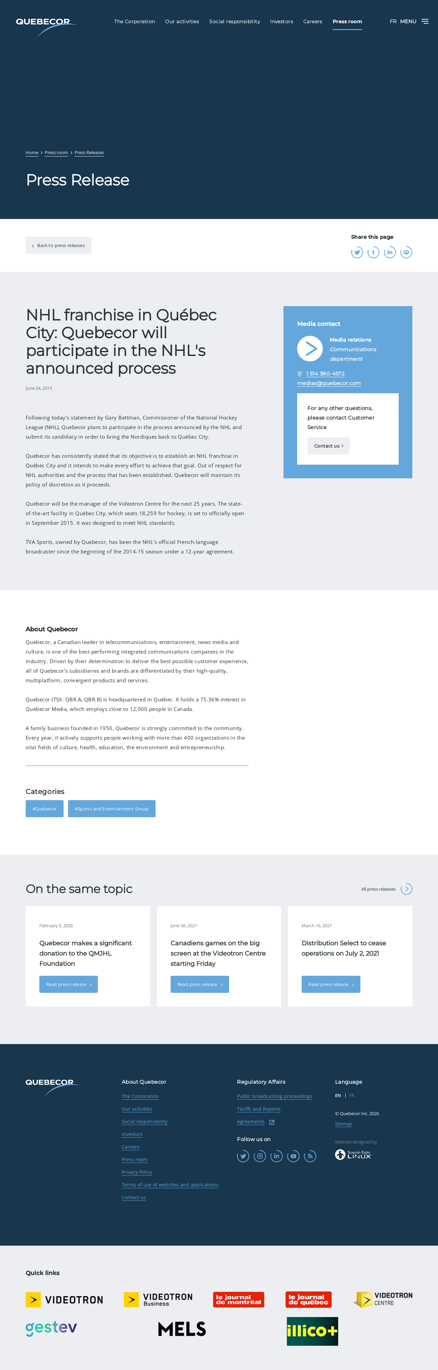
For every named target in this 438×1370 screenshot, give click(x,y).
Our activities (137, 1109)
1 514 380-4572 (325, 373)
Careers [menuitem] (312, 21)
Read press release (66, 984)
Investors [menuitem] (281, 21)
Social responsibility (145, 1121)
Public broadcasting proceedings (274, 1096)
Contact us (326, 446)
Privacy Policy (137, 1172)
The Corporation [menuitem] (134, 21)
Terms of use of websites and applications (170, 1184)
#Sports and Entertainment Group (112, 809)
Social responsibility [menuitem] (234, 21)
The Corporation (140, 1096)
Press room (134, 1159)
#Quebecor (44, 809)
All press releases (386, 889)
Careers (131, 1146)
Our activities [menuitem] (182, 21)
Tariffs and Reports (259, 1109)
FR (393, 21)
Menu (414, 21)
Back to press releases (60, 245)
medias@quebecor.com (329, 383)
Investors (132, 1134)
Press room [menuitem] (347, 21)
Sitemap (343, 1124)
